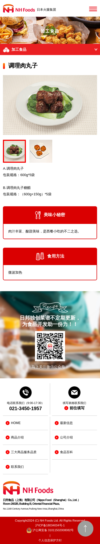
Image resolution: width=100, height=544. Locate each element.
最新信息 (64, 423)
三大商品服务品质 (21, 452)
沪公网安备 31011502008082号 (50, 530)
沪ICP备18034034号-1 (50, 525)
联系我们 (15, 467)
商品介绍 (15, 438)
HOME (13, 423)
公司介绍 (64, 438)
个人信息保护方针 (50, 540)
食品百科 (64, 452)
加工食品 (51, 49)
